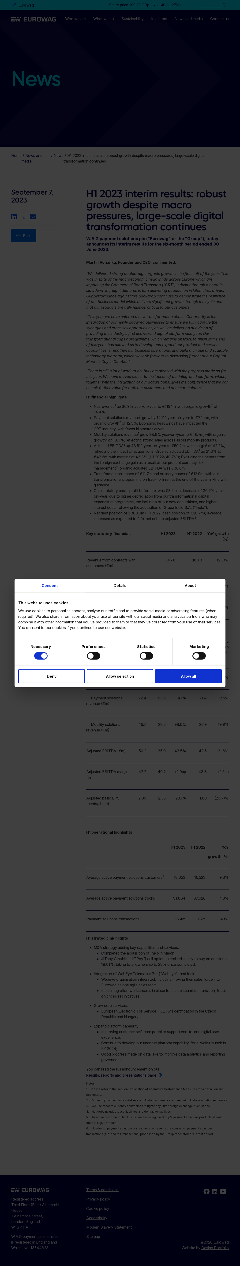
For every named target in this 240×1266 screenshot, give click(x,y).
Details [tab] (120, 585)
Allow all (188, 676)
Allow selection (120, 676)
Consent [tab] (50, 585)
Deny (51, 676)
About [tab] (190, 585)
